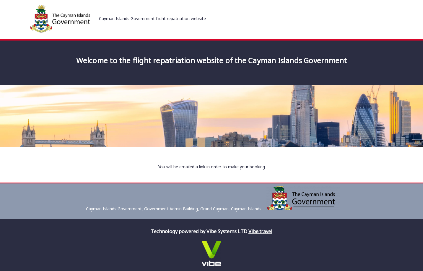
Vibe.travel (260, 231)
